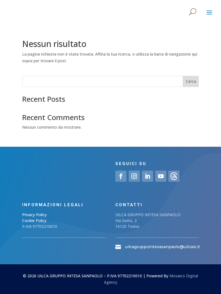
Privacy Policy (34, 214)
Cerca (191, 81)
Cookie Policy (34, 220)
